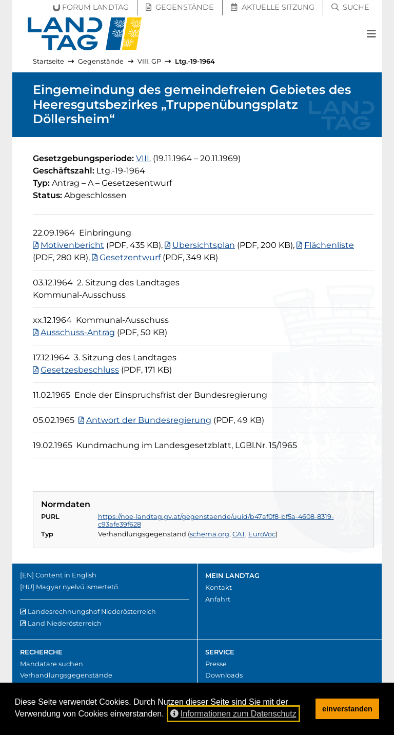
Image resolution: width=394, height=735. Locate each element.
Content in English (65, 575)
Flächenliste (329, 245)
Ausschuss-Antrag (78, 332)
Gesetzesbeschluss (80, 370)
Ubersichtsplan (203, 245)
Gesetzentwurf (130, 257)
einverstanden (347, 709)
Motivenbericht (72, 245)
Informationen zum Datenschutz (233, 713)
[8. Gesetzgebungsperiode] (143, 158)
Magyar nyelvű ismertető (77, 587)
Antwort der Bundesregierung (148, 420)
